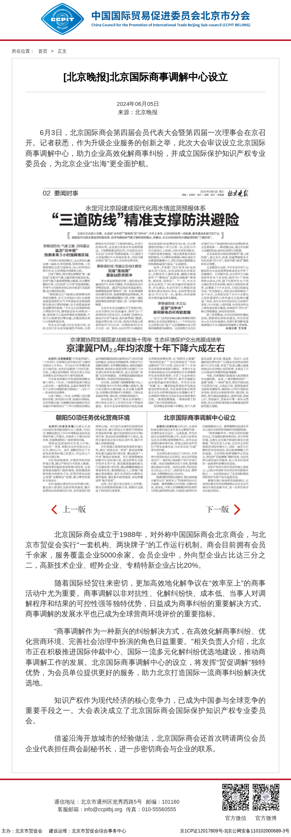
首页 (42, 51)
